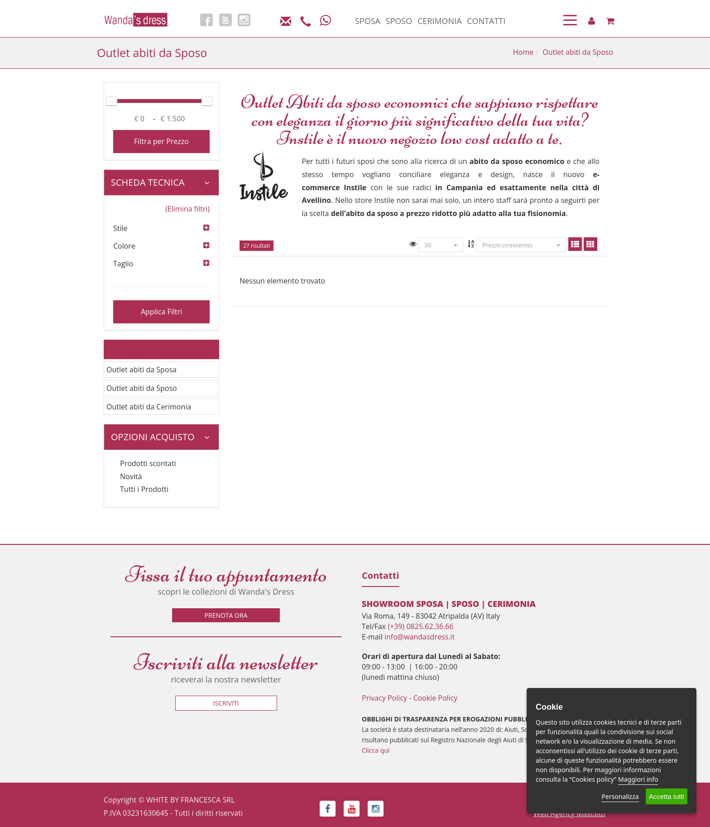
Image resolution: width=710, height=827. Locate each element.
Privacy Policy (384, 698)
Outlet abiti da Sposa (141, 370)
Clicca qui (375, 750)
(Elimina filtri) (187, 209)
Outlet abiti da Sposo (141, 388)
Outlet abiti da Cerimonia (148, 407)
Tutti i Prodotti (144, 489)
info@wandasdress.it (419, 637)
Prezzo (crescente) (521, 245)
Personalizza (620, 796)
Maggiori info (638, 779)
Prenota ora (226, 615)
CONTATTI (486, 20)
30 (440, 245)
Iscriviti (226, 703)
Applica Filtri (161, 312)
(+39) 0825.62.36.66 (420, 626)
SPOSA (367, 20)
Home (523, 52)
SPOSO (399, 20)
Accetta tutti (666, 796)
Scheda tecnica (160, 182)
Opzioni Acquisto (160, 437)
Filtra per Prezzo (161, 141)
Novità (131, 476)
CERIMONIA (439, 20)
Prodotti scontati (148, 463)
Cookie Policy (435, 698)
